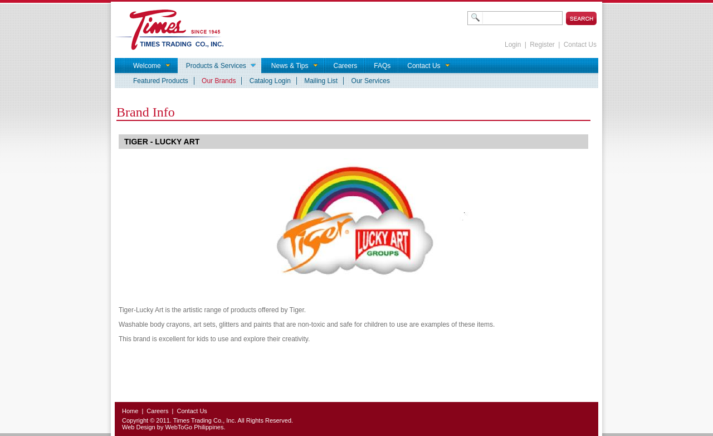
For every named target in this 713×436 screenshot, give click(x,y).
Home (130, 411)
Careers (157, 411)
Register (542, 45)
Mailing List (321, 81)
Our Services (370, 81)
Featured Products (160, 81)
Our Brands (219, 81)
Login (513, 45)
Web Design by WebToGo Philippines (172, 427)
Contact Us (580, 45)
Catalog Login (270, 81)
